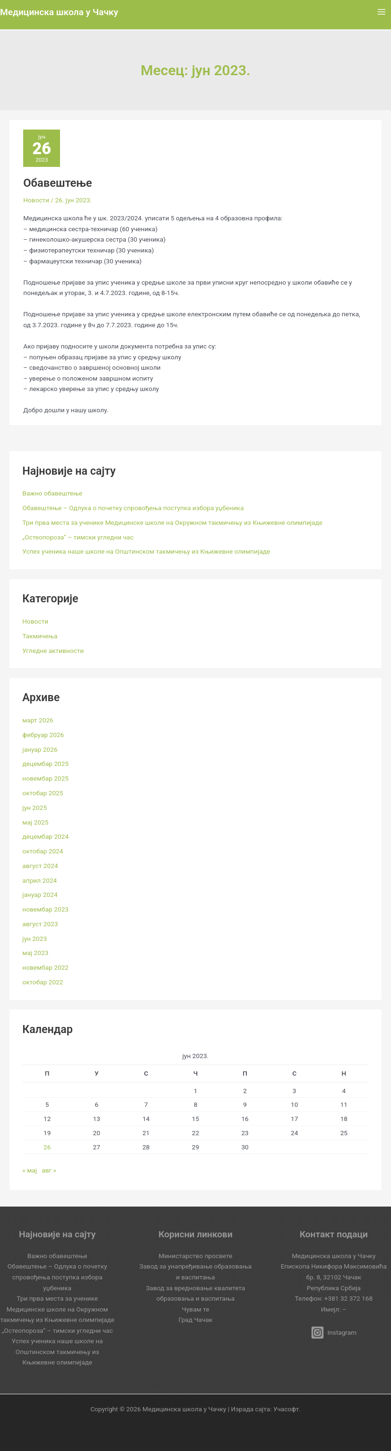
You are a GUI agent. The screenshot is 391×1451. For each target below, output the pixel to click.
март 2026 (37, 720)
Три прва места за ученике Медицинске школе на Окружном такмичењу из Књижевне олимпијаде (172, 522)
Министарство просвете (196, 1256)
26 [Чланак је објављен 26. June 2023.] (47, 1147)
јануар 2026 (39, 749)
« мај (29, 1170)
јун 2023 (34, 938)
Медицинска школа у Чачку (59, 12)
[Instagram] (333, 1332)
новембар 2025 (45, 778)
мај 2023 (35, 952)
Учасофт (286, 1409)
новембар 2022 (45, 967)
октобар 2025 (42, 793)
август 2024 (40, 865)
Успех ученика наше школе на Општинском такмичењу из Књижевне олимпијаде (146, 551)
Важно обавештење (52, 493)
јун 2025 (34, 807)
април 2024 (39, 880)
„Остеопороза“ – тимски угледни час (77, 537)
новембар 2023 (45, 909)
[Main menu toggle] (381, 12)
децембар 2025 (45, 763)
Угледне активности (53, 650)
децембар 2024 (45, 836)
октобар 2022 (42, 982)
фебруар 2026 (43, 735)
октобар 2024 (42, 851)
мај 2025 (35, 822)
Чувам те (195, 1309)
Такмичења (39, 636)
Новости (36, 200)
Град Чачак (195, 1319)
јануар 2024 (39, 894)
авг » (49, 1170)
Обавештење (57, 183)
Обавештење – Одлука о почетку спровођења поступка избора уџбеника (132, 508)
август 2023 (40, 924)
